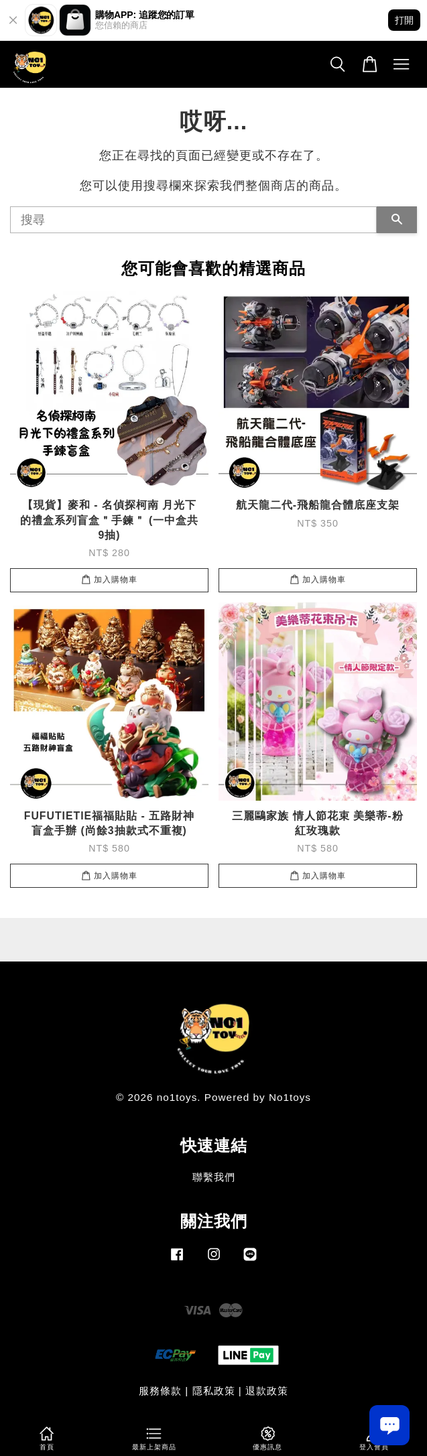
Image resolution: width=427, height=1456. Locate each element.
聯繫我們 (213, 1177)
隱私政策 (213, 1390)
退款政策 (266, 1390)
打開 (404, 20)
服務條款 (160, 1390)
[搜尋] (193, 219)
